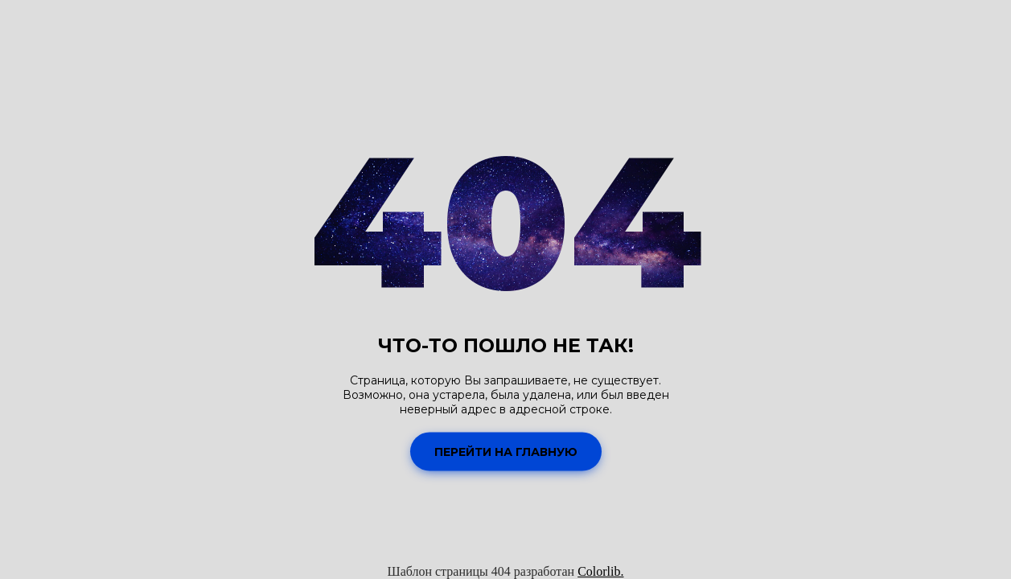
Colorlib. (600, 571)
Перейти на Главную (505, 451)
